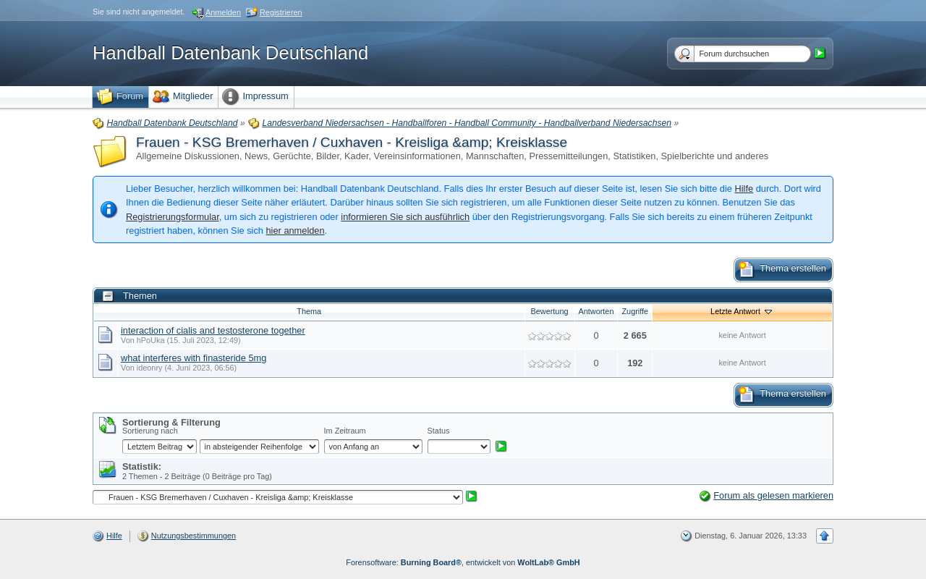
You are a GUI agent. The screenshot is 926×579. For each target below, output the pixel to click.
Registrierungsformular (172, 216)
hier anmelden (295, 230)
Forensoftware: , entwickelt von (462, 562)
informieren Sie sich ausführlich (405, 216)
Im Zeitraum (345, 430)
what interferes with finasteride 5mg (193, 357)
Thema (309, 311)
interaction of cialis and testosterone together (213, 330)
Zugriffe (634, 311)
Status (439, 430)
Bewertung (550, 311)
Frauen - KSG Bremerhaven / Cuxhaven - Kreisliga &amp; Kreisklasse (351, 142)
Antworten (596, 311)
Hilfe (743, 188)
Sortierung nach (150, 430)
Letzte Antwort (742, 311)
